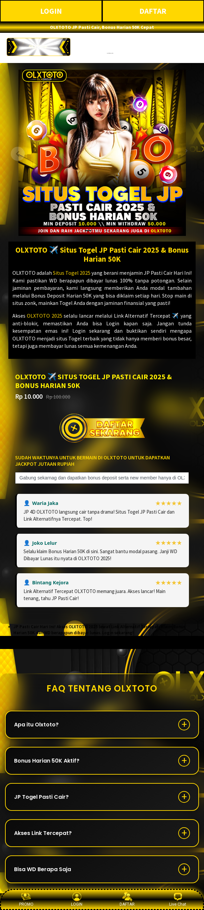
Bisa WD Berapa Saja (42, 869)
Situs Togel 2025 (71, 272)
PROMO (26, 899)
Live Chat (177, 899)
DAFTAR (152, 11)
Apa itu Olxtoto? (36, 724)
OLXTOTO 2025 (44, 315)
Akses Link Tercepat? (43, 833)
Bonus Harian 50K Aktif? (46, 761)
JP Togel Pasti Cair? (41, 797)
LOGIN (51, 11)
